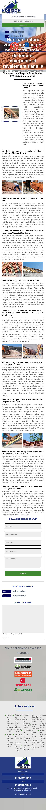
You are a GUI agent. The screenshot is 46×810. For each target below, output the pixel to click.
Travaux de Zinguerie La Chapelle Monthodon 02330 (9, 740)
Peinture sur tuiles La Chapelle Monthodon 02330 (26, 721)
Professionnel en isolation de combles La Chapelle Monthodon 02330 (42, 739)
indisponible (19, 591)
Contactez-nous (23, 794)
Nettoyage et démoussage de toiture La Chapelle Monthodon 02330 (17, 723)
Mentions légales (23, 790)
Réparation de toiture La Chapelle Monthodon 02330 (26, 736)
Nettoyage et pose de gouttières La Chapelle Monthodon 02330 (9, 723)
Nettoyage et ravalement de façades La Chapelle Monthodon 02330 (17, 743)
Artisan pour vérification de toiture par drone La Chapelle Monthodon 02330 (34, 734)
